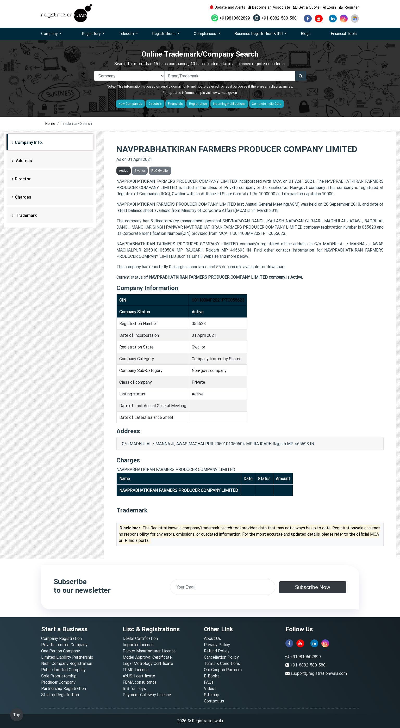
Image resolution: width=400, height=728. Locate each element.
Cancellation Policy (221, 657)
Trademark (26, 215)
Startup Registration (60, 694)
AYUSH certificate (139, 675)
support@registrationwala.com (319, 673)
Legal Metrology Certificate (148, 663)
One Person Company (60, 650)
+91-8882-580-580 (275, 18)
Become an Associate (269, 7)
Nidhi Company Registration (66, 663)
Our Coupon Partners (223, 669)
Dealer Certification (140, 638)
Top (16, 714)
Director (23, 178)
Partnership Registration (63, 688)
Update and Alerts (227, 7)
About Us (212, 638)
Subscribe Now (312, 587)
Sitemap (211, 694)
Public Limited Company (63, 669)
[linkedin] (333, 18)
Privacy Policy (217, 644)
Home (50, 123)
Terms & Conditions (222, 663)
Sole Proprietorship (59, 675)
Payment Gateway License (147, 694)
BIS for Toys (134, 688)
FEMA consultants (139, 682)
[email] (222, 587)
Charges (23, 197)
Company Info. (29, 142)
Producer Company (58, 682)
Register (349, 7)
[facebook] (308, 18)
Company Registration (61, 638)
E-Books (211, 675)
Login (329, 7)
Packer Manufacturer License (149, 650)
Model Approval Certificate (147, 657)
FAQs (209, 682)
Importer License (138, 644)
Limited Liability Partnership (67, 657)
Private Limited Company (64, 644)
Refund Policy (216, 650)
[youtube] (319, 18)
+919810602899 (230, 18)
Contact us (214, 700)
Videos (210, 688)
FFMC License (135, 669)
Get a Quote (306, 7)
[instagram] (344, 18)
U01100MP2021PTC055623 (218, 300)
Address (23, 160)
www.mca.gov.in (225, 92)
